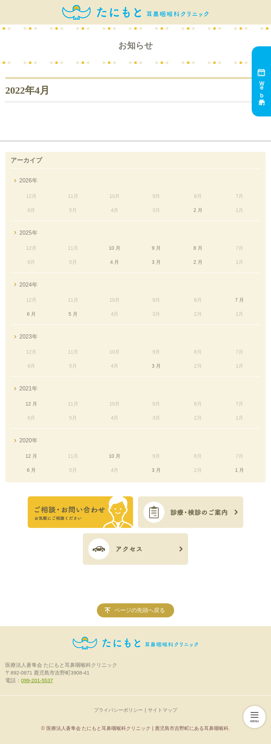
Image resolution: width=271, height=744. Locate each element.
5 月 (73, 314)
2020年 (28, 440)
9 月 (156, 248)
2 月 (198, 210)
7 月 (239, 300)
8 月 (198, 248)
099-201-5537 (37, 680)
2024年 (28, 285)
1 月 (239, 470)
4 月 (114, 262)
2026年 (28, 180)
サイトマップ (162, 710)
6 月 (31, 314)
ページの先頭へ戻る (139, 610)
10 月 (114, 248)
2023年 (28, 337)
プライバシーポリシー (118, 710)
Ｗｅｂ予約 (261, 81)
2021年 (28, 388)
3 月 (156, 262)
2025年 (28, 233)
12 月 (31, 404)
